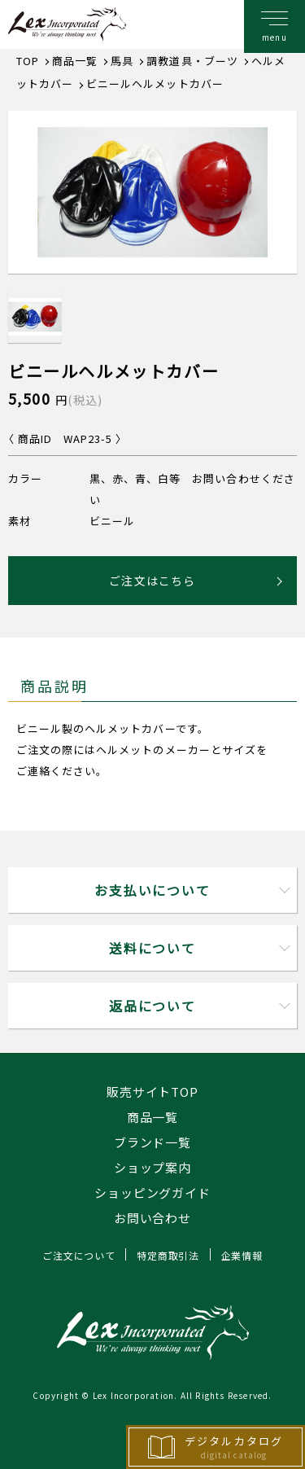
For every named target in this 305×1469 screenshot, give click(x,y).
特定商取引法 (167, 1255)
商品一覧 (153, 1116)
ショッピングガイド (152, 1192)
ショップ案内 (152, 1167)
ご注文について (78, 1255)
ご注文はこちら (152, 580)
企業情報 (242, 1255)
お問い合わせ (152, 1217)
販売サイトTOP (152, 1091)
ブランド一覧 (152, 1142)
